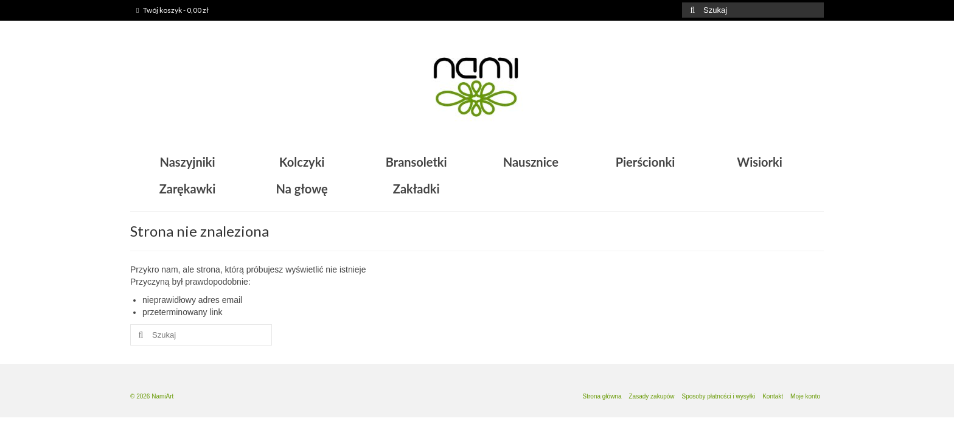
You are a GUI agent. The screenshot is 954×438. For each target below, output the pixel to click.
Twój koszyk (172, 10)
